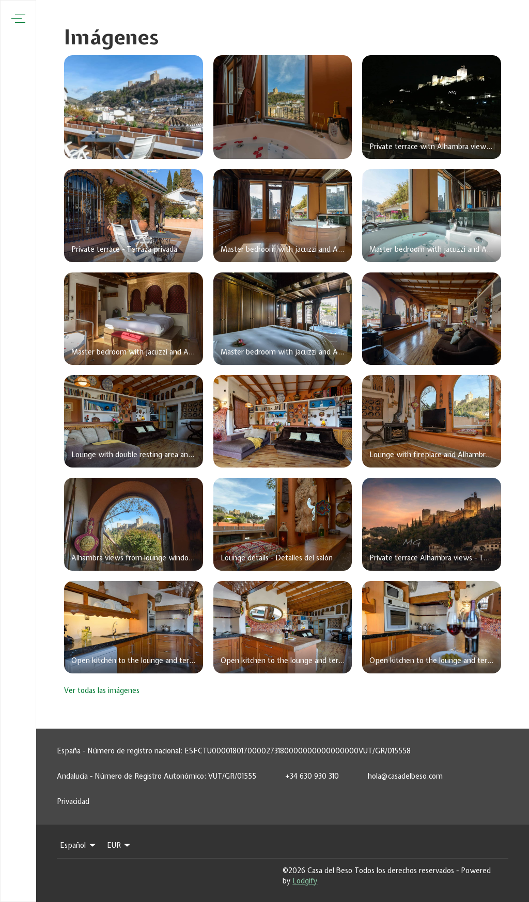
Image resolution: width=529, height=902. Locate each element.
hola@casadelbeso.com (405, 776)
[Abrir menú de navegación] (18, 18)
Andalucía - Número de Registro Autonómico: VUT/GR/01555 (156, 776)
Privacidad (73, 801)
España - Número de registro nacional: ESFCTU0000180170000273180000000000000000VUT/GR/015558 (234, 750)
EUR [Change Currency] (119, 845)
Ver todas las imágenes (101, 690)
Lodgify (304, 880)
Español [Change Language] (78, 845)
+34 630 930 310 (312, 776)
